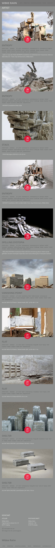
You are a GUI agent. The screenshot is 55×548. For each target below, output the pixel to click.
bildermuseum (35, 296)
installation (18, 50)
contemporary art (34, 48)
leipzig (37, 50)
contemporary (25, 48)
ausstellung (25, 296)
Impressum (36, 546)
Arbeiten (27, 3)
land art (27, 50)
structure (13, 52)
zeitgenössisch (33, 52)
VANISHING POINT (12, 292)
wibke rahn (26, 52)
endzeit (9, 50)
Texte (44, 3)
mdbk (27, 297)
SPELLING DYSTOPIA (13, 242)
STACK (5, 144)
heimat (13, 50)
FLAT (4, 341)
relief (48, 344)
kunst (23, 50)
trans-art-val (19, 52)
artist (19, 48)
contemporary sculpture (46, 48)
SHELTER (6, 435)
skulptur (4, 52)
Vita (21, 3)
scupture (42, 50)
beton (29, 296)
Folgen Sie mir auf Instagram (12, 531)
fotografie (36, 344)
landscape (32, 50)
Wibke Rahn (5, 48)
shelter (47, 50)
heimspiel (4, 101)
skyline (8, 52)
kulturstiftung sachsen (20, 101)
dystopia (4, 50)
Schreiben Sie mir (9, 528)
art (17, 48)
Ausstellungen (36, 3)
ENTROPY (7, 45)
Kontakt (50, 3)
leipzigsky (22, 297)
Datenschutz (47, 546)
